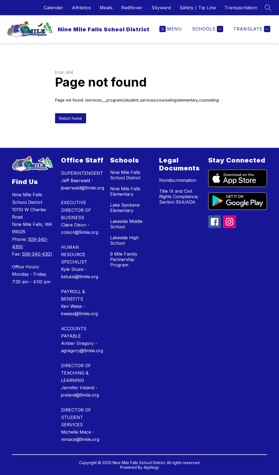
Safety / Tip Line (198, 7)
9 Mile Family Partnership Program (123, 259)
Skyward (161, 7)
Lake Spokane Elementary (125, 207)
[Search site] (268, 7)
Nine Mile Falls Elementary (125, 191)
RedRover (132, 7)
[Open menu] (170, 29)
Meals (106, 7)
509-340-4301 (37, 254)
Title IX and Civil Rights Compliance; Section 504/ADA (178, 196)
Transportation (241, 7)
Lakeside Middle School (126, 224)
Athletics (81, 7)
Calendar (53, 7)
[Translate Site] (251, 29)
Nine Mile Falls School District (125, 175)
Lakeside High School (124, 240)
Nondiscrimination (177, 180)
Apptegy (151, 467)
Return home (70, 118)
